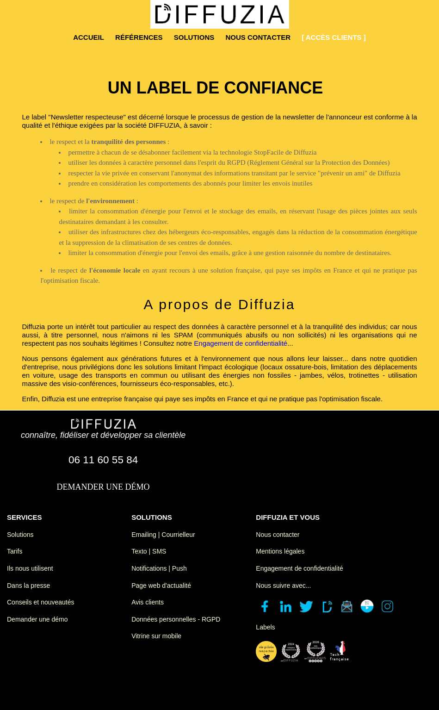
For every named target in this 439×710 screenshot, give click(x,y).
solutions (194, 37)
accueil (88, 37)
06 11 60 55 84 (103, 460)
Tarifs (14, 551)
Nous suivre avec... (283, 585)
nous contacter (258, 37)
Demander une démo (37, 619)
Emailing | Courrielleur (163, 534)
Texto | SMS (148, 551)
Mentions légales (280, 551)
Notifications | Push (159, 568)
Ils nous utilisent (30, 568)
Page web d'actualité (161, 585)
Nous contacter (277, 534)
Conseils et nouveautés (40, 602)
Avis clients (147, 602)
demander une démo (103, 487)
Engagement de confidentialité (240, 343)
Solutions (20, 534)
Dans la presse (28, 585)
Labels (265, 627)
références (139, 37)
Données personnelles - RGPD (175, 619)
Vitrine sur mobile (156, 636)
